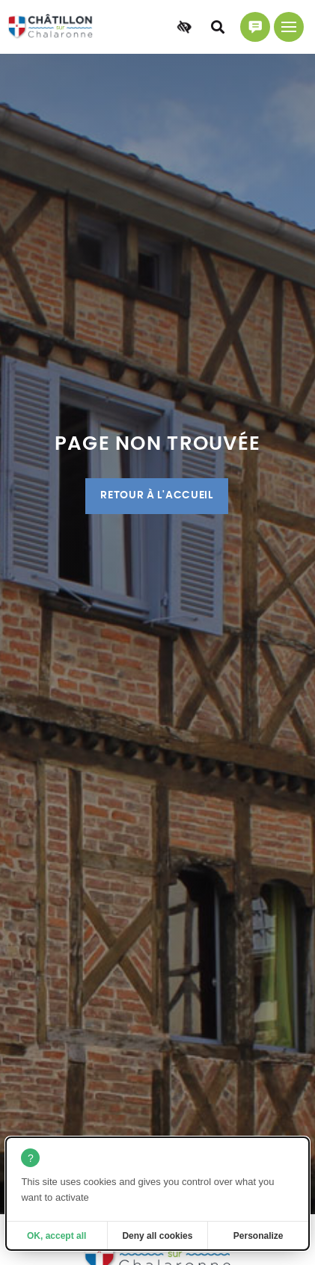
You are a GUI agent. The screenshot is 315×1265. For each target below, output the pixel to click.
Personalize (258, 1236)
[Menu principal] (289, 27)
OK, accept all (56, 1236)
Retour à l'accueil (156, 495)
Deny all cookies (157, 1236)
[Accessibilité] (184, 27)
